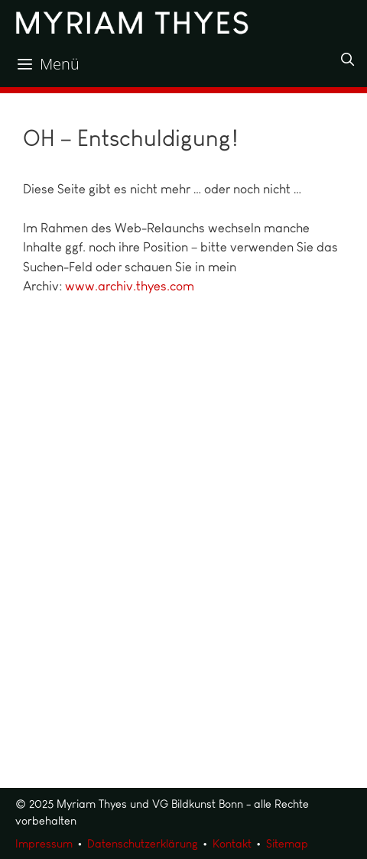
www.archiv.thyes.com (129, 285)
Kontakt (232, 844)
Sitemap (287, 844)
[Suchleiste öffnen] (347, 59)
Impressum (44, 844)
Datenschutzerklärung (142, 844)
